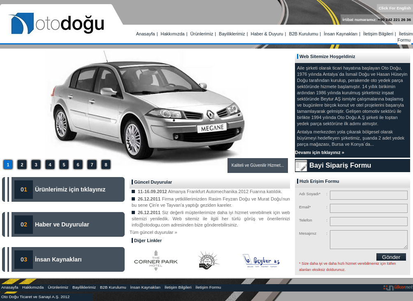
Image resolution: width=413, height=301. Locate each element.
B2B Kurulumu (303, 33)
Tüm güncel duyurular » (153, 232)
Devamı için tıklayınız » (319, 152)
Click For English (395, 8)
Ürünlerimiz (201, 33)
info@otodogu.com (151, 224)
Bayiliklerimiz (232, 33)
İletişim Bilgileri (378, 33)
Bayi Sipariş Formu (340, 165)
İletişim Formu (405, 36)
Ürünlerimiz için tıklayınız (69, 189)
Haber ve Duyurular (62, 224)
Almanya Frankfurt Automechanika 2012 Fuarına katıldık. (225, 191)
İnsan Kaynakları (340, 33)
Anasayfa (145, 33)
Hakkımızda (173, 33)
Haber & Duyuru (267, 33)
